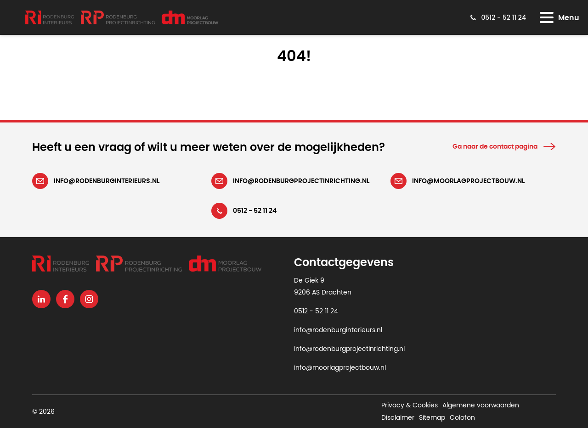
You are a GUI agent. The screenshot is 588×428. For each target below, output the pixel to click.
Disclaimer (397, 417)
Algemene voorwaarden (480, 405)
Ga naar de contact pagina (494, 147)
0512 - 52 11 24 (316, 311)
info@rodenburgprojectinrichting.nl (349, 349)
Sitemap (432, 417)
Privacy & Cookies (409, 405)
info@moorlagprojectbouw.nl (340, 368)
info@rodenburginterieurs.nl (338, 330)
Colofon (462, 417)
